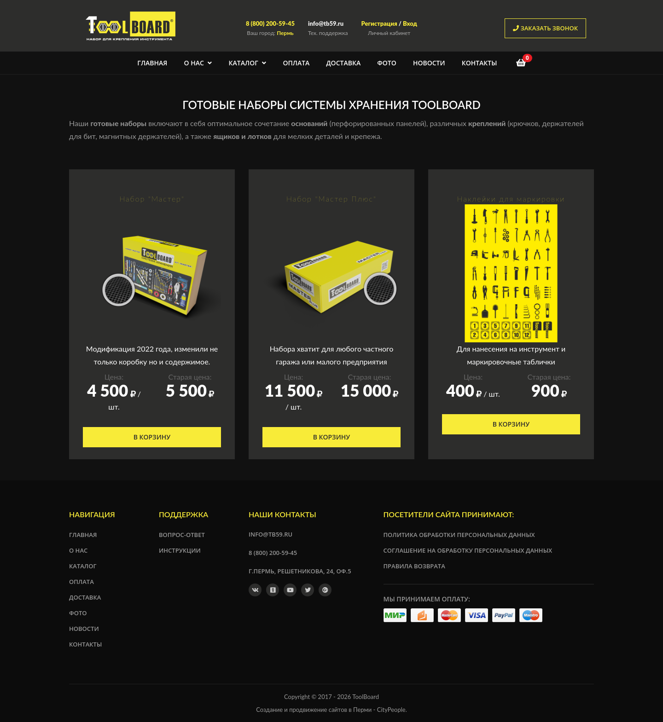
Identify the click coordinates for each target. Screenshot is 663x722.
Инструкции (180, 550)
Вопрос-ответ (182, 535)
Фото (386, 62)
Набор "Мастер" (152, 198)
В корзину (152, 437)
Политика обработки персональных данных (459, 535)
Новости (429, 62)
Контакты (479, 62)
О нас (198, 62)
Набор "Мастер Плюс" (331, 198)
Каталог (248, 62)
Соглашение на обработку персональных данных (468, 550)
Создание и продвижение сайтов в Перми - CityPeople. (331, 709)
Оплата (296, 62)
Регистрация (379, 23)
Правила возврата (414, 566)
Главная (152, 62)
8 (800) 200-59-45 (270, 23)
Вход (410, 23)
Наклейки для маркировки (511, 198)
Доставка (343, 62)
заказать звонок (545, 28)
